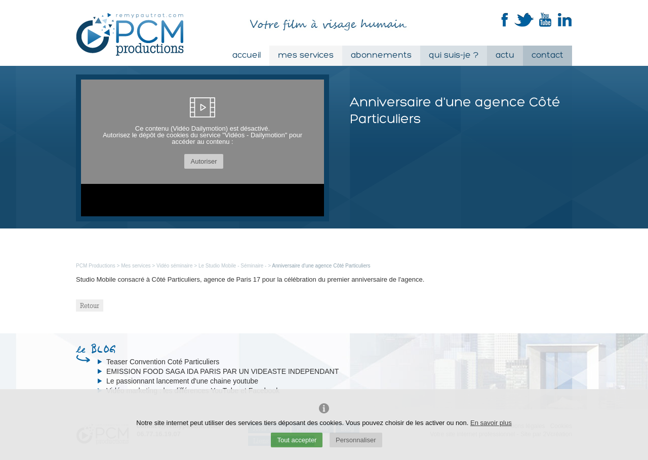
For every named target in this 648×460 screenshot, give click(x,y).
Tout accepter (296, 440)
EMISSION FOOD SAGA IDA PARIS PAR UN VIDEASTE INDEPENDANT (222, 371)
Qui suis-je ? (453, 55)
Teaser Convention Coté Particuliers (162, 362)
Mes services (306, 55)
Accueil (246, 55)
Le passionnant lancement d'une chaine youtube (182, 381)
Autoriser (203, 161)
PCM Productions (95, 266)
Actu (505, 55)
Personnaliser (356, 440)
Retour (89, 305)
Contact (547, 55)
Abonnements (381, 55)
